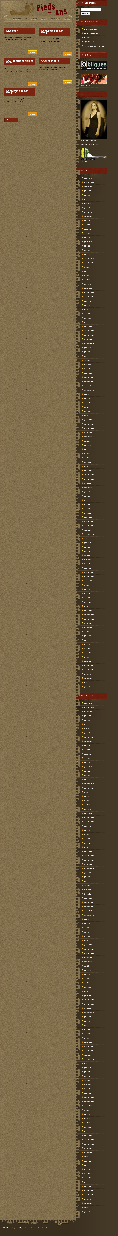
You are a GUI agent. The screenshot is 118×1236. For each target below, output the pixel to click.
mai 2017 (87, 403)
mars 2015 (87, 509)
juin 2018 (87, 352)
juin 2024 (87, 220)
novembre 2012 (89, 619)
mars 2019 (87, 318)
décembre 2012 (89, 615)
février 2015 (87, 513)
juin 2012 (87, 640)
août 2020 (87, 267)
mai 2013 (87, 593)
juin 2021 (87, 254)
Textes (44, 19)
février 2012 (87, 657)
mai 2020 (87, 276)
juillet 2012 (87, 636)
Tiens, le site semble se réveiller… (94, 46)
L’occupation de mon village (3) (52, 31)
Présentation (32, 19)
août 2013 (87, 585)
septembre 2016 (89, 437)
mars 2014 (87, 560)
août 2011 (87, 682)
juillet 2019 (87, 301)
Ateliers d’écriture (14, 19)
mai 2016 (87, 454)
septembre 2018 (89, 343)
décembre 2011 (89, 666)
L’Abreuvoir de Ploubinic (91, 33)
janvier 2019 (88, 326)
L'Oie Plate (94, 155)
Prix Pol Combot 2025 (90, 29)
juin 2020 (87, 271)
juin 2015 (87, 496)
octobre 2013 (88, 581)
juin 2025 (87, 195)
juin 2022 (87, 246)
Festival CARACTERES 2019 (90, 145)
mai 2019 (87, 309)
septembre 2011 (89, 678)
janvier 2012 (88, 661)
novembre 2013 (89, 576)
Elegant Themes (24, 1228)
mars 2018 (87, 364)
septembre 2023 (89, 233)
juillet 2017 (87, 394)
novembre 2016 (89, 428)
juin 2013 (87, 589)
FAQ (7, 24)
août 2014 (87, 538)
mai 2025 (87, 199)
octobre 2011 (88, 674)
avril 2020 (87, 280)
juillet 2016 (87, 445)
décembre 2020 (89, 259)
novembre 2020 (89, 263)
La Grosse (87, 37)
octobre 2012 (88, 623)
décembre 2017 (89, 377)
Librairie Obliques (94, 66)
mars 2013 (87, 602)
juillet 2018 (87, 348)
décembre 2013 (89, 572)
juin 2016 (87, 449)
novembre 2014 (89, 526)
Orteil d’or (55, 19)
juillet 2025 (87, 191)
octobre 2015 (88, 483)
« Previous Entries (11, 120)
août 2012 (87, 632)
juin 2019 (87, 305)
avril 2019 (87, 314)
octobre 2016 (88, 432)
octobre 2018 (88, 339)
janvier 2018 (88, 373)
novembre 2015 (89, 479)
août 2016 (87, 441)
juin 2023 (87, 237)
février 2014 (87, 564)
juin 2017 (87, 398)
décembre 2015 (89, 475)
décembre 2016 (89, 424)
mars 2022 (87, 250)
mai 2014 (87, 551)
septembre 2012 (89, 627)
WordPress (6, 1228)
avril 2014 (87, 555)
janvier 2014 (88, 568)
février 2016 (87, 466)
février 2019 (87, 322)
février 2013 (87, 606)
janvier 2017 (88, 420)
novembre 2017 (89, 382)
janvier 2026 (88, 178)
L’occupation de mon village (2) (17, 91)
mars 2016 (87, 462)
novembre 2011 (89, 670)
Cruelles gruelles (50, 60)
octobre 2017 (88, 386)
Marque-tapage (94, 80)
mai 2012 (87, 644)
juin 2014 (87, 547)
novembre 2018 (89, 335)
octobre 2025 (88, 187)
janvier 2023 (88, 242)
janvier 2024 (88, 229)
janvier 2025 (88, 208)
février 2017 (87, 415)
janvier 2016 (88, 470)
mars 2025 (87, 203)
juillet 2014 (87, 543)
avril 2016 (87, 458)
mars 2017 (87, 411)
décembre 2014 (89, 521)
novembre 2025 (89, 182)
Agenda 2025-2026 (90, 42)
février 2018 (87, 369)
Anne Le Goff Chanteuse (94, 120)
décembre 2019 (89, 292)
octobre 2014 (88, 530)
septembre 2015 (89, 488)
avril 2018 (87, 360)
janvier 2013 (88, 610)
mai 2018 (87, 356)
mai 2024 (87, 225)
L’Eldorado (12, 30)
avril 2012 (87, 649)
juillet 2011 (87, 687)
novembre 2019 (89, 297)
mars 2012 (87, 653)
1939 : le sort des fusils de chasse (19, 61)
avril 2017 (87, 407)
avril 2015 (87, 504)
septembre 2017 (89, 390)
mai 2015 (87, 500)
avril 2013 (87, 598)
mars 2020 (87, 284)
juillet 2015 (87, 492)
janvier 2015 (88, 517)
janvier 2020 (88, 288)
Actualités (67, 19)
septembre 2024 (89, 216)
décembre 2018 (89, 331)
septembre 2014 (89, 534)
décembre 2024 (89, 212)
